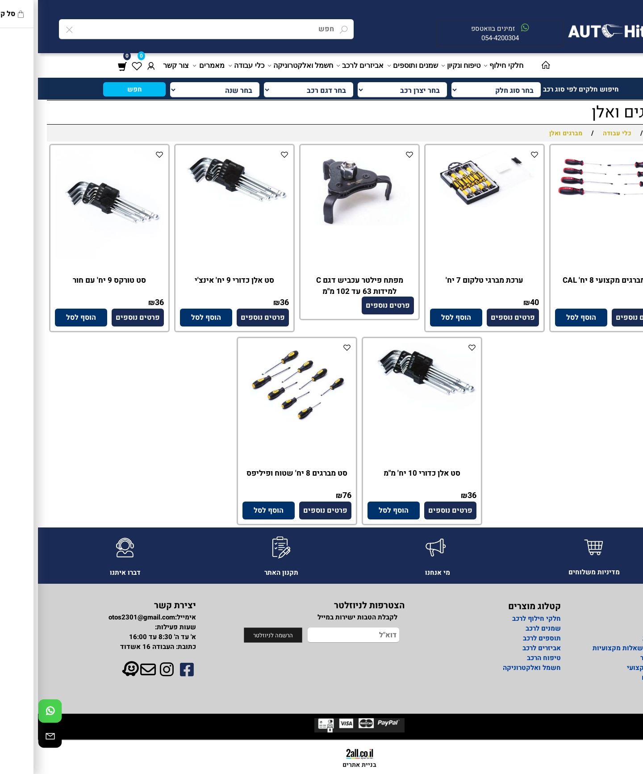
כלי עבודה (209, 65)
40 (496, 303)
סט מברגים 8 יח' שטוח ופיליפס (259, 473)
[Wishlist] (98, 65)
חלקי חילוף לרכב (497, 618)
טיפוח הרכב (506, 658)
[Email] (12, 738)
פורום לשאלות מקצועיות (591, 648)
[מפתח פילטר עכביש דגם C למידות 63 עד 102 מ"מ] (321, 223)
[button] (543, 317)
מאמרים (171, 65)
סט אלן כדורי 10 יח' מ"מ (384, 473)
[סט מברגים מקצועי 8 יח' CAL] (571, 201)
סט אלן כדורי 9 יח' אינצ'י (196, 280)
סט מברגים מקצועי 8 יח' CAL (572, 280)
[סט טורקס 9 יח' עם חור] (71, 256)
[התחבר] (113, 65)
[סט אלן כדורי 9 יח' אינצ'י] (196, 202)
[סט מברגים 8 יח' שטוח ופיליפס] (259, 419)
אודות (618, 618)
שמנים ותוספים (375, 65)
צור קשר (138, 65)
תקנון (619, 687)
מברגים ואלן (594, 112)
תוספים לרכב (504, 638)
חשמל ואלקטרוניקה (263, 65)
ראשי (619, 628)
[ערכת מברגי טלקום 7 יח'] (446, 206)
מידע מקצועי (608, 668)
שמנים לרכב (505, 628)
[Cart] (84, 65)
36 (246, 303)
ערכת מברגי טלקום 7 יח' (446, 280)
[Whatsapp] (12, 713)
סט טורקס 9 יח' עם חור (71, 280)
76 (309, 496)
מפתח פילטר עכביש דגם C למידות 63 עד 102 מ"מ (321, 286)
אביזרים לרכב (323, 65)
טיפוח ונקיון (424, 65)
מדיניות (616, 638)
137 (619, 303)
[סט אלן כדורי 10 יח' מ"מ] (384, 409)
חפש (96, 89)
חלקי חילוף (466, 65)
